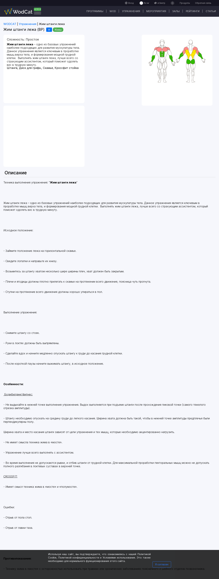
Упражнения (131, 11)
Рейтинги (192, 11)
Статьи (211, 11)
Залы (176, 11)
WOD (113, 11)
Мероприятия (156, 11)
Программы (94, 11)
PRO (38, 13)
